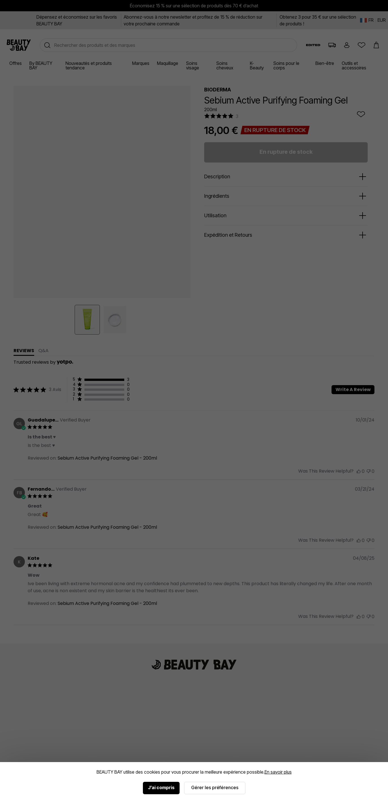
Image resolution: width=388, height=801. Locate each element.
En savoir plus (278, 772)
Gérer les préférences (214, 787)
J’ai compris (161, 787)
